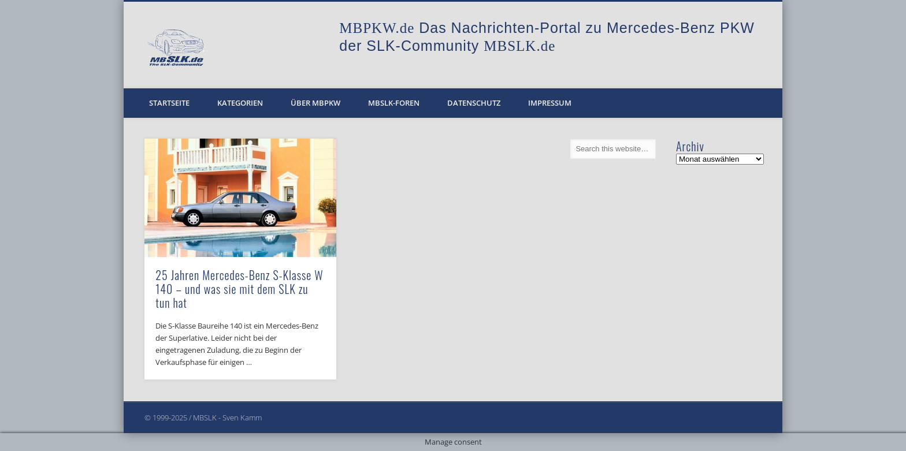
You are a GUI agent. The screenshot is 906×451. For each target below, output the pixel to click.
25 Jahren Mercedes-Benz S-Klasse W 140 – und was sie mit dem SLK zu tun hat (239, 288)
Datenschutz (473, 103)
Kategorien (240, 103)
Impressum (549, 103)
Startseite (169, 103)
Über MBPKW (315, 103)
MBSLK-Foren (393, 103)
